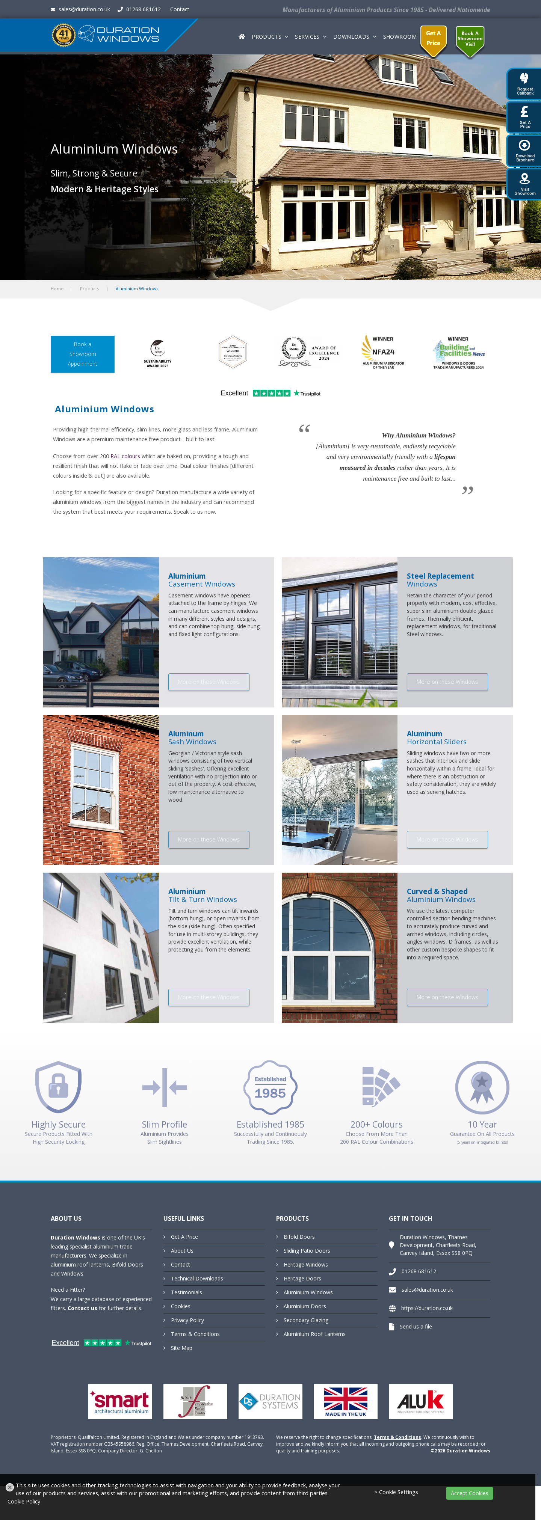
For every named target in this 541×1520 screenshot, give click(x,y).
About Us (182, 1250)
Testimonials (186, 1292)
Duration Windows (75, 1237)
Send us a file (416, 1326)
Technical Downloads (197, 1278)
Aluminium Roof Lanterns (315, 1334)
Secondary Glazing (306, 1320)
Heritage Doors (302, 1278)
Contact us (82, 1308)
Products (266, 36)
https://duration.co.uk (427, 1308)
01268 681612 (139, 9)
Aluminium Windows (308, 1292)
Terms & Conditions (195, 1334)
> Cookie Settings (396, 1492)
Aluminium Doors (305, 1306)
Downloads (351, 36)
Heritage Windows (306, 1264)
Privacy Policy (187, 1320)
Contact (179, 9)
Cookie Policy (24, 1501)
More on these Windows (209, 681)
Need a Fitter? (68, 1289)
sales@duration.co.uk (80, 9)
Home (57, 288)
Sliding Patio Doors (307, 1250)
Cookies (180, 1306)
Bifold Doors (299, 1236)
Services (307, 36)
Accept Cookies (469, 1493)
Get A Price (184, 1236)
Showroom (400, 36)
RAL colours (125, 456)
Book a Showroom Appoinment (82, 354)
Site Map (181, 1347)
